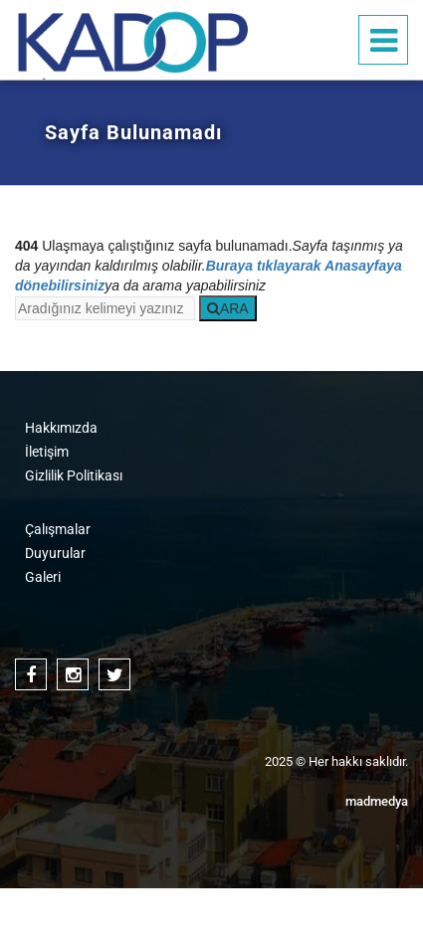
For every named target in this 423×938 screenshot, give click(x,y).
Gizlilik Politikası (73, 475)
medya (376, 801)
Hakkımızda (61, 428)
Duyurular (55, 553)
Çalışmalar (58, 529)
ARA (228, 308)
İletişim (47, 452)
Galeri (43, 577)
